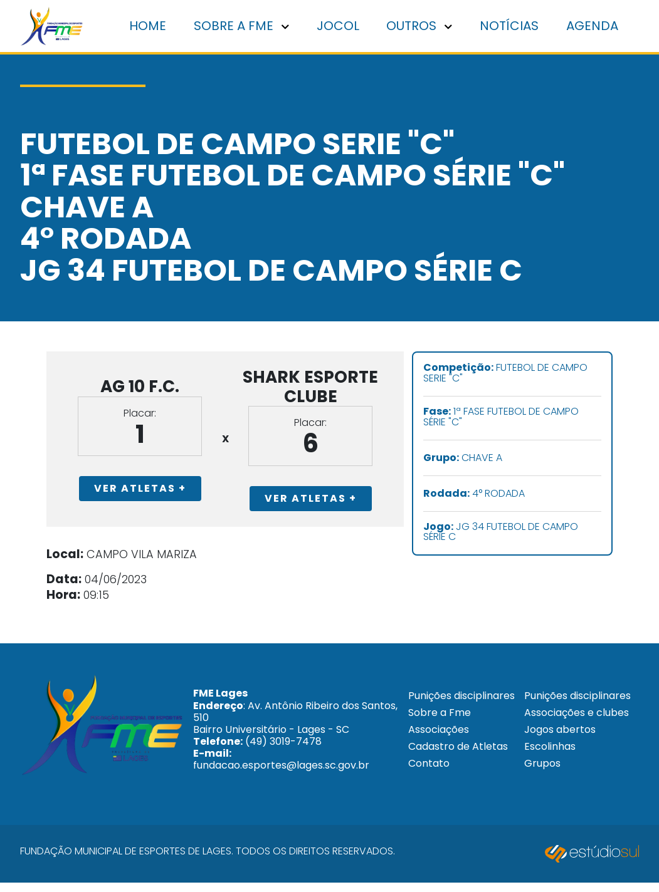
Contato (425, 786)
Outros (423, 27)
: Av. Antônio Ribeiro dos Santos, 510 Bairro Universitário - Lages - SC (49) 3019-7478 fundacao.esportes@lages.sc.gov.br (279, 745)
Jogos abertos (557, 758)
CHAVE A (489, 460)
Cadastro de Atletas (454, 769)
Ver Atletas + (126, 501)
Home (155, 27)
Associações (434, 752)
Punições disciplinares (434, 711)
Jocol (343, 27)
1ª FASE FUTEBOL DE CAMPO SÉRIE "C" (527, 419)
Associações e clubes (556, 735)
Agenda (593, 27)
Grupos (540, 791)
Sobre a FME (247, 27)
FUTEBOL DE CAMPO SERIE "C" (532, 375)
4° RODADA (500, 495)
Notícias (512, 27)
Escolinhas (547, 774)
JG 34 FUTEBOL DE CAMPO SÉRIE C (527, 534)
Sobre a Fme (435, 734)
